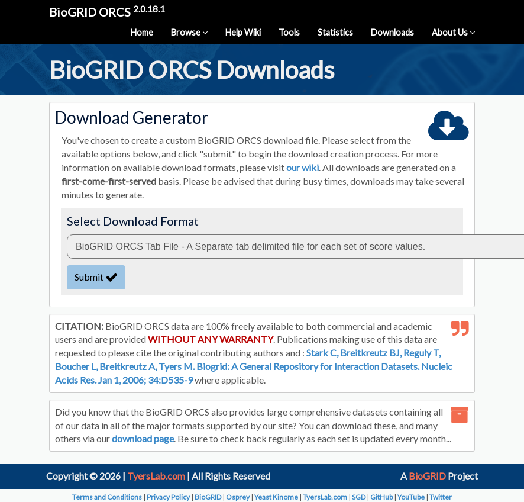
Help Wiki (243, 32)
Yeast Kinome (276, 497)
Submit (96, 276)
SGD (358, 497)
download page (143, 438)
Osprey (238, 497)
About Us (453, 32)
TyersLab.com (156, 475)
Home (142, 32)
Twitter (440, 497)
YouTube (411, 497)
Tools (289, 32)
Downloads (392, 32)
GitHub (381, 497)
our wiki (302, 167)
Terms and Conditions (107, 497)
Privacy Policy (168, 497)
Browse (189, 32)
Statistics (335, 32)
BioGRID (427, 475)
